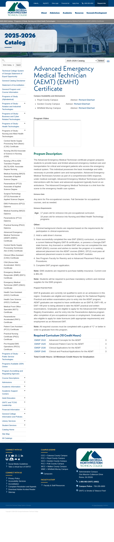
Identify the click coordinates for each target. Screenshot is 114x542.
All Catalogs (7, 438)
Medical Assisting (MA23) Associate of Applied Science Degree (14, 176)
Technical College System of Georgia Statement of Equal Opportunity (13, 74)
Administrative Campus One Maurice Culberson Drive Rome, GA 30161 (91, 474)
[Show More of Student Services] (25, 425)
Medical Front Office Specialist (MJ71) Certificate (12, 309)
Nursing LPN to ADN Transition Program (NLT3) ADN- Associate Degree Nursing (13, 165)
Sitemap (11, 492)
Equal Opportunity (98, 505)
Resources (79, 13)
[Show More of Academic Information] (25, 386)
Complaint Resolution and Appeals (22, 487)
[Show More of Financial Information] (25, 409)
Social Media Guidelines (18, 464)
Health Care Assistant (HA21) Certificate (13, 293)
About (44, 13)
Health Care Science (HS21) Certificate (12, 300)
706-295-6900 (99, 486)
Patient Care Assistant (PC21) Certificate (13, 328)
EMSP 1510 (40, 340)
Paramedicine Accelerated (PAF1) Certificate (12, 319)
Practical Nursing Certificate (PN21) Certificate (11, 337)
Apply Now (75, 3)
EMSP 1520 (40, 344)
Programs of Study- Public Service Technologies (10, 357)
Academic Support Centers (10, 392)
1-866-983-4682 (87, 3)
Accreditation (13, 484)
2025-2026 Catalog (6, 21)
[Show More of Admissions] (25, 382)
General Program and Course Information (11, 90)
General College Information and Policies (12, 415)
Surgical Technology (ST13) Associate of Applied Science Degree (14, 196)
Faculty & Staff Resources (54, 485)
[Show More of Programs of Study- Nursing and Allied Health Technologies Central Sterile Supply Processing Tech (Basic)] (25, 130)
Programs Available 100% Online (13, 365)
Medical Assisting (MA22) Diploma (14, 212)
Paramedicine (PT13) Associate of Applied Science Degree (13, 186)
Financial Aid (65, 3)
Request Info (102, 3)
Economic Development (97, 13)
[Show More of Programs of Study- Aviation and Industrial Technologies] (25, 103)
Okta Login (55, 3)
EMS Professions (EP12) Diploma (14, 205)
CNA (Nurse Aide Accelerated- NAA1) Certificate (12, 265)
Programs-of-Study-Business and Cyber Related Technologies (11, 116)
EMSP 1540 (40, 351)
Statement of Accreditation (13, 85)
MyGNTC (46, 3)
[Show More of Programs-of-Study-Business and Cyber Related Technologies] (25, 113)
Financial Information (11, 410)
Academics (67, 13)
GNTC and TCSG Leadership (9, 403)
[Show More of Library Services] (25, 421)
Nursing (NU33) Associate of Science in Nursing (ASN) (15, 154)
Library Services (9, 421)
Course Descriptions (10, 378)
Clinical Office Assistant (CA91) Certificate (13, 256)
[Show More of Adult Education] (25, 398)
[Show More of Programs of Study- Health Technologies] (25, 123)
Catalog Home (8, 430)
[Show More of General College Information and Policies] (25, 413)
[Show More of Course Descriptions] (25, 378)
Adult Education (8, 398)
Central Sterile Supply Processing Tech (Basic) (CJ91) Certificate (14, 144)
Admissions (55, 13)
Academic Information (11, 387)
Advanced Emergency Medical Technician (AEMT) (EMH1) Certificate (13, 236)
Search (18, 65)
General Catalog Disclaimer (13, 81)
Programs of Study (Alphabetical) (10, 97)
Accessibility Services (17, 481)
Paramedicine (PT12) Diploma (13, 219)
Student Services (9, 425)
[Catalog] (81, 61)
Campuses (48, 474)
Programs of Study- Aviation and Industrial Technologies (11, 106)
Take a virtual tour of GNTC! (19, 467)
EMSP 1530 (40, 348)
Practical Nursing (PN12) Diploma (14, 226)
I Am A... (36, 3)
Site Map (6, 434)
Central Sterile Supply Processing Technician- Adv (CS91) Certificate (13, 248)
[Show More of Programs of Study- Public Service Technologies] (25, 353)
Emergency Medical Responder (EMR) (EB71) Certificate (14, 275)
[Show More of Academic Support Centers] (25, 390)
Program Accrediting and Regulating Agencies (12, 372)
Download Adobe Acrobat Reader (21, 489)
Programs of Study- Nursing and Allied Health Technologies (35, 21)
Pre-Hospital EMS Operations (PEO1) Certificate (12, 347)
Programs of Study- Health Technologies (10, 125)
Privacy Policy (14, 478)
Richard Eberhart (87, 100)
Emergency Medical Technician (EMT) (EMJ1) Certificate (14, 285)
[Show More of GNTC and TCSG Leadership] (25, 402)
